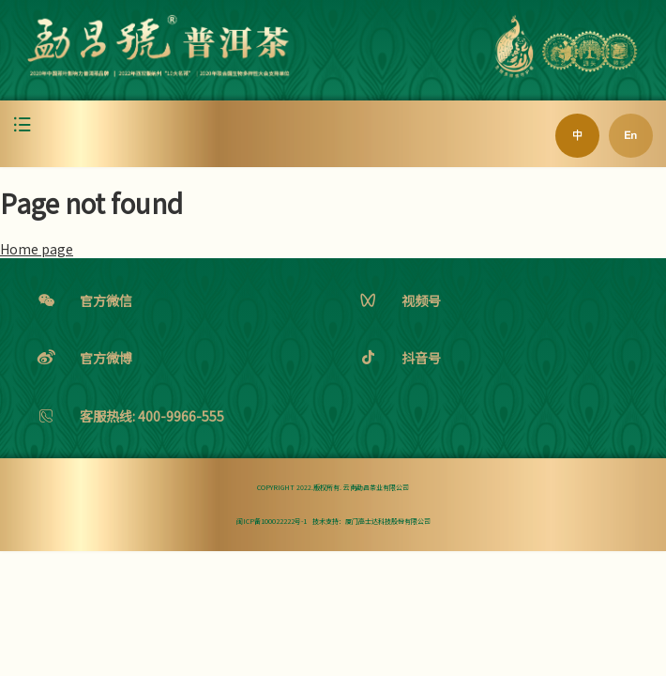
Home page (36, 248)
